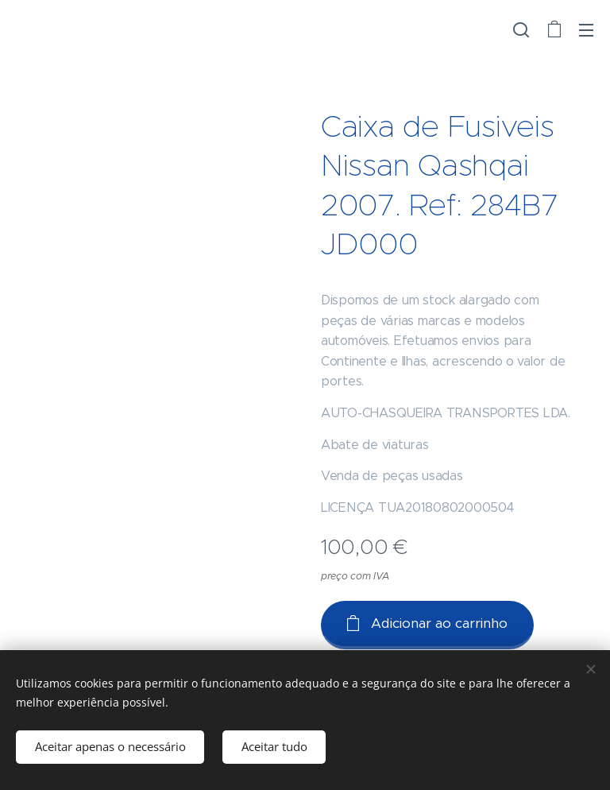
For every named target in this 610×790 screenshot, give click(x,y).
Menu (586, 30)
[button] (521, 29)
